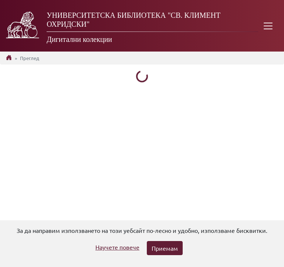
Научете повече (117, 247)
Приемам (165, 248)
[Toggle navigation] (268, 26)
